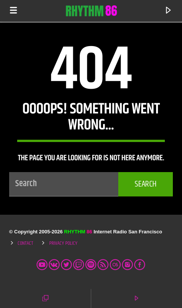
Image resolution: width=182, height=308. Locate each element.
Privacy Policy (63, 243)
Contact (25, 243)
